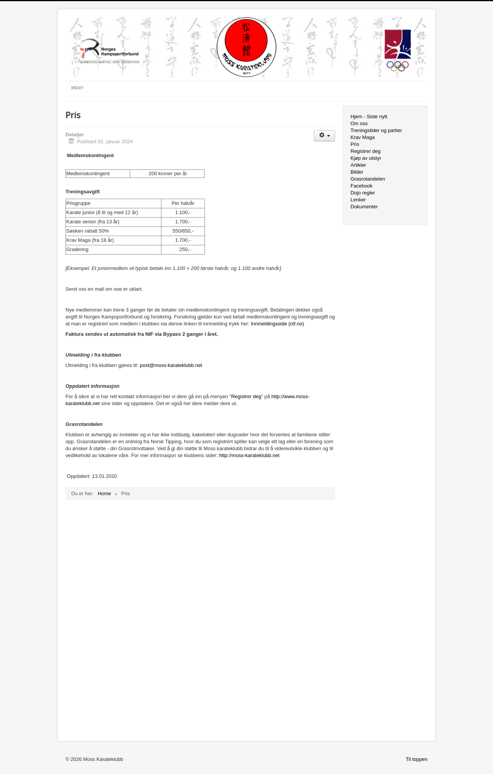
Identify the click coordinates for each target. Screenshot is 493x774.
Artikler (358, 165)
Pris (354, 144)
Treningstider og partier (376, 130)
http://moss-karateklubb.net (249, 455)
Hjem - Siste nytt (368, 116)
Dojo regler (362, 193)
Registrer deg (246, 396)
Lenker (358, 200)
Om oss (359, 123)
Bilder (356, 172)
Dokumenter (364, 206)
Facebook (361, 186)
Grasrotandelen (367, 179)
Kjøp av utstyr (365, 158)
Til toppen (417, 759)
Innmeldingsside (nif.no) (277, 324)
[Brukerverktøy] (324, 135)
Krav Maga (362, 137)
